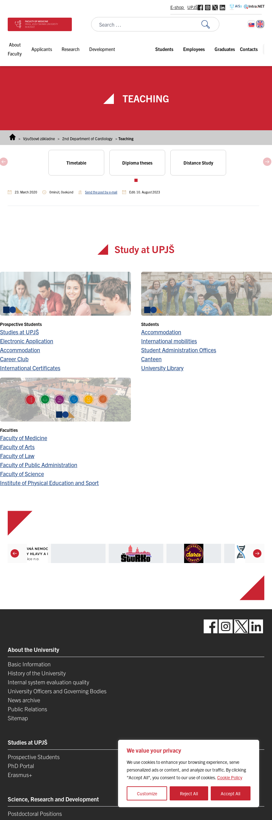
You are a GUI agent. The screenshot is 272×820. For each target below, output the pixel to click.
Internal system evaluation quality (48, 682)
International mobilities (169, 341)
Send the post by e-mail (101, 192)
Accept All (230, 793)
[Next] (257, 553)
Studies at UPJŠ (19, 332)
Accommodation (20, 350)
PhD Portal (21, 765)
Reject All (189, 793)
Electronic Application (26, 341)
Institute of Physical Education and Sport (49, 482)
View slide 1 (136, 180)
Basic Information (29, 664)
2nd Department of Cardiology (87, 138)
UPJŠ (192, 7)
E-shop (177, 7)
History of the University (37, 673)
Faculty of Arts (17, 446)
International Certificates (30, 368)
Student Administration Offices (178, 350)
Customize (147, 793)
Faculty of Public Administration (38, 464)
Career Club (14, 359)
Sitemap (18, 718)
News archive (24, 700)
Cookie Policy (229, 777)
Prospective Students (34, 756)
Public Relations (27, 709)
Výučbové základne (39, 138)
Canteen (151, 359)
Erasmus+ (20, 774)
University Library (162, 368)
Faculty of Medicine (23, 437)
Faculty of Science (22, 473)
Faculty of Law (17, 455)
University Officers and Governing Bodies (57, 691)
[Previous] (15, 553)
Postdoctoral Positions (35, 813)
